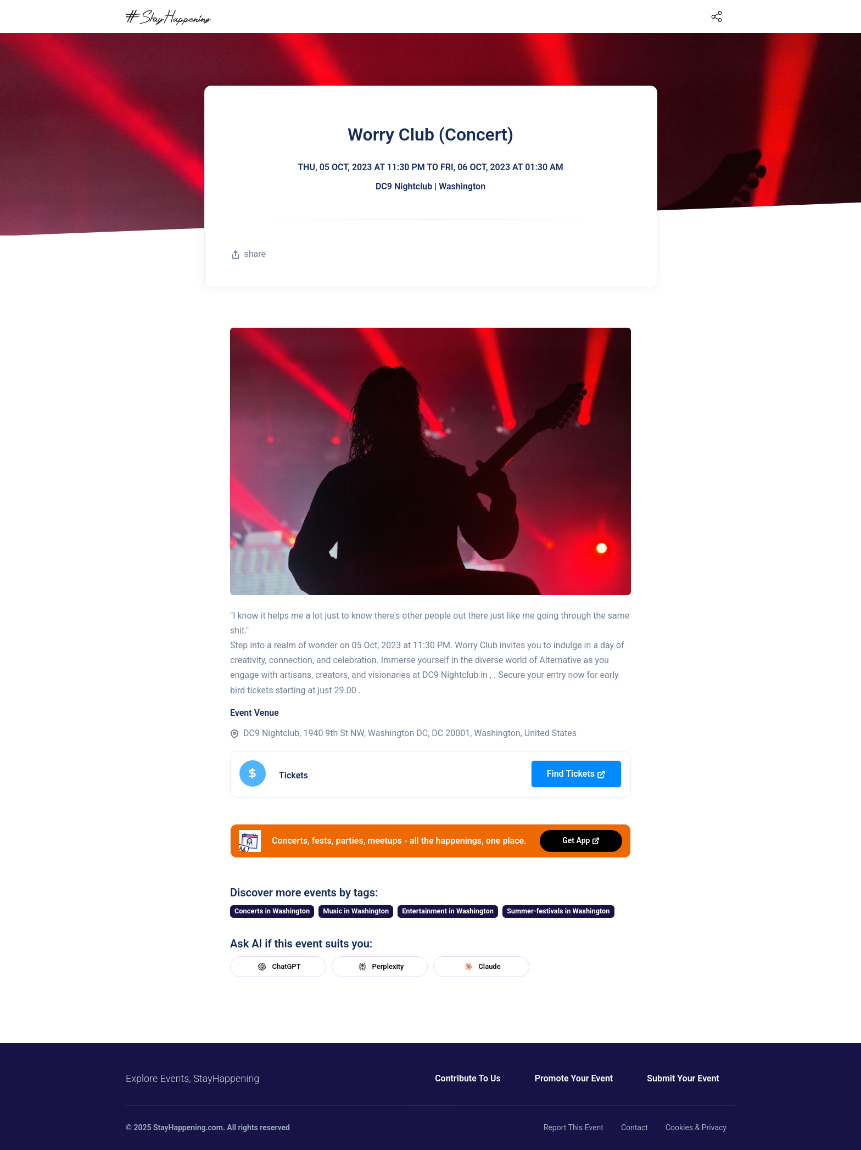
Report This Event (573, 1127)
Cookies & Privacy (696, 1127)
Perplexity (380, 966)
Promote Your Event (574, 1078)
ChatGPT (277, 966)
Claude (481, 966)
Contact (634, 1127)
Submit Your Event (683, 1078)
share (248, 254)
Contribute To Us (468, 1078)
